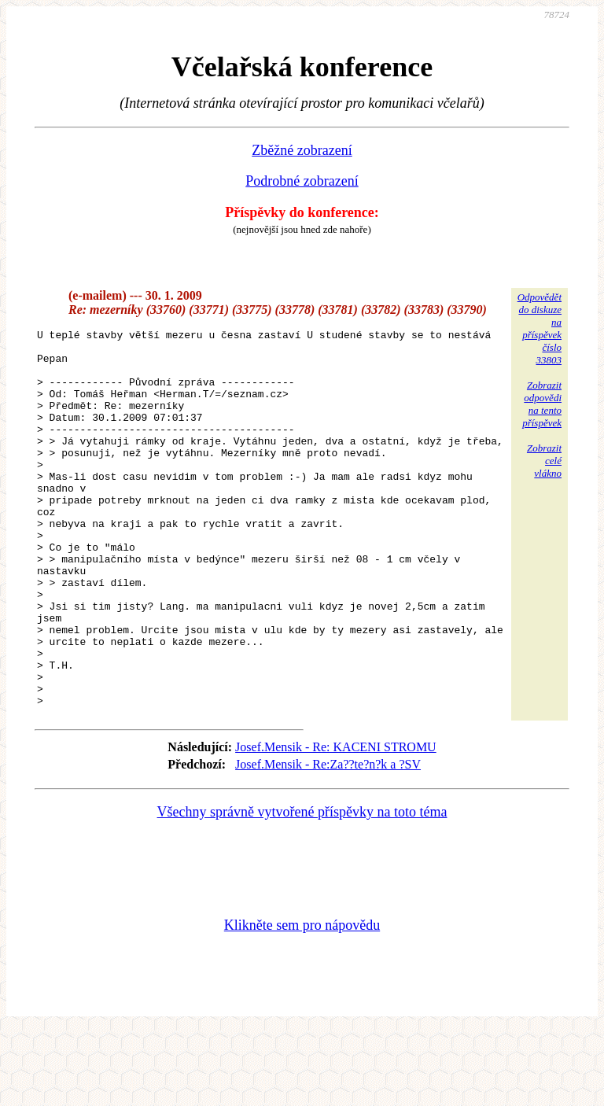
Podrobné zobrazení (301, 181)
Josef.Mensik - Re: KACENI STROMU (335, 822)
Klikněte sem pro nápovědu (302, 1000)
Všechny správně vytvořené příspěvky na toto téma (302, 887)
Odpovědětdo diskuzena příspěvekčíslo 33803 (539, 328)
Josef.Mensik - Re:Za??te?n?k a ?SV (328, 839)
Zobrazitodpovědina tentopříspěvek (542, 404)
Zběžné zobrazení (302, 150)
